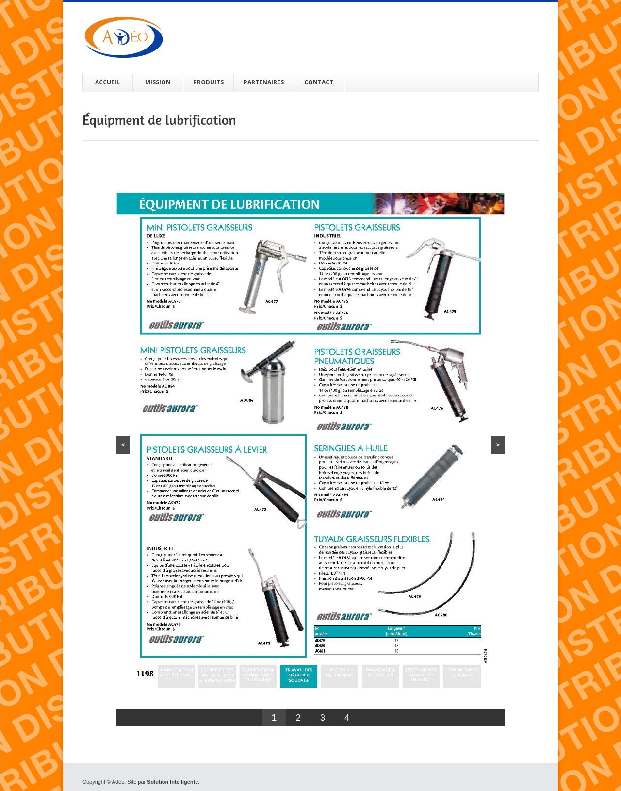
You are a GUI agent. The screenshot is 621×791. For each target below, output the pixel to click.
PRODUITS (208, 82)
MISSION (158, 82)
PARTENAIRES (264, 82)
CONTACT (318, 82)
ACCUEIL (107, 82)
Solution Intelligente (172, 782)
